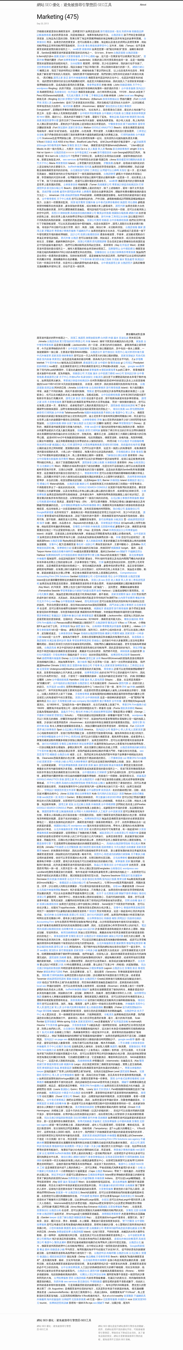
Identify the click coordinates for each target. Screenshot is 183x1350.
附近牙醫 (138, 647)
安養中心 (54, 544)
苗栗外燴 (77, 665)
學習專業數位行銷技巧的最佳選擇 (78, 590)
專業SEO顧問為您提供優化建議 (120, 1228)
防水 (80, 127)
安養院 (76, 526)
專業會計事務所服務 (65, 230)
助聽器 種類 (110, 918)
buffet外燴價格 (76, 166)
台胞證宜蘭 (73, 483)
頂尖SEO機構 (80, 1117)
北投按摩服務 (109, 1121)
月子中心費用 (54, 783)
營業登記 (59, 715)
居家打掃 (73, 127)
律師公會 (110, 412)
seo (127, 409)
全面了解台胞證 (75, 423)
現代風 (88, 166)
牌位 (99, 505)
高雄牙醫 (46, 191)
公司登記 (128, 362)
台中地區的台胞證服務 (65, 683)
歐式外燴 (68, 106)
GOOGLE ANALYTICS (102, 127)
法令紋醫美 (76, 63)
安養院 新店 (65, 665)
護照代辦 (120, 205)
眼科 (47, 1249)
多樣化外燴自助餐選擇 (126, 1238)
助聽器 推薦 (51, 141)
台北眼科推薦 (54, 423)
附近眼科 (63, 127)
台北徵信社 (69, 1028)
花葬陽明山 (114, 248)
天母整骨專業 (82, 694)
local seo (129, 95)
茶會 (139, 148)
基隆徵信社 (135, 1046)
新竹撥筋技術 (107, 31)
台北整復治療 (111, 893)
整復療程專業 (92, 473)
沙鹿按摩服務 (96, 968)
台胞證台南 (63, 754)
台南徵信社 (116, 868)
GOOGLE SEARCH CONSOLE (92, 487)
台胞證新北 (117, 35)
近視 (140, 1228)
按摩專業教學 (70, 59)
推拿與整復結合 (111, 99)
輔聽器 (53, 754)
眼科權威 (51, 501)
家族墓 (139, 341)
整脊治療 (121, 879)
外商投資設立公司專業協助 (123, 530)
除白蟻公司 (119, 508)
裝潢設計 (139, 259)
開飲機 (45, 975)
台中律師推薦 (92, 697)
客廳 (73, 1021)
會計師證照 (85, 847)
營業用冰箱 (92, 783)
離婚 (77, 148)
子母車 (96, 665)
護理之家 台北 (61, 946)
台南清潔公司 (121, 832)
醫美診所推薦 (104, 213)
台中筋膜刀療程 (106, 373)
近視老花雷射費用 (114, 1156)
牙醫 (75, 829)
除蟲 (56, 1067)
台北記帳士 (135, 1253)
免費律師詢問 (53, 555)
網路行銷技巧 (80, 1156)
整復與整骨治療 (55, 1064)
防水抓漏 (52, 879)
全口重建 (126, 113)
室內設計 (49, 1039)
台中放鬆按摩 (135, 1235)
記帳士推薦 (98, 462)
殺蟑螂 (50, 1153)
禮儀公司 (44, 483)
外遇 (138, 1107)
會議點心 (57, 444)
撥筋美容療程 (127, 708)
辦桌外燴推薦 (116, 765)
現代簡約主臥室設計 (107, 793)
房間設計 (122, 918)
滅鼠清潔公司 (106, 832)
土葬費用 (86, 191)
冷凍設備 (51, 640)
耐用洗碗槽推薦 (69, 932)
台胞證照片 (127, 262)
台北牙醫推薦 (71, 847)
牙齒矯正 (97, 1121)
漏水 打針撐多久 (102, 1089)
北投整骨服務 (110, 1299)
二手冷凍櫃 (124, 1043)
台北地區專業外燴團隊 (95, 1260)
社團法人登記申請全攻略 (93, 1274)
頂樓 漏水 (84, 679)
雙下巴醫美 (128, 1221)
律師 (64, 423)
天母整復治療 (64, 701)
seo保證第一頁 (50, 797)
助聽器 (105, 220)
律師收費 (65, 213)
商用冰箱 (75, 736)
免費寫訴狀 (55, 1092)
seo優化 (61, 686)
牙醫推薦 (108, 163)
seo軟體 (77, 49)
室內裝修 (46, 359)
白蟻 (140, 1167)
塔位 (110, 576)
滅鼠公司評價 (116, 936)
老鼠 (71, 804)
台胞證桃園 (60, 961)
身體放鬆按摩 (93, 337)
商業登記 (57, 359)
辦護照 (133, 116)
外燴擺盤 (112, 1135)
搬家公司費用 (112, 633)
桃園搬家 (116, 547)
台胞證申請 (130, 1010)
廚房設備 (49, 387)
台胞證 (74, 238)
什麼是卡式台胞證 (71, 1092)
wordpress (42, 88)
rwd (53, 601)
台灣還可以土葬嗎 (109, 170)
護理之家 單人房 (73, 779)
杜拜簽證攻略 (121, 1021)
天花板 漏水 (91, 373)
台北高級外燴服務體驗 (49, 889)
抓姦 (46, 726)
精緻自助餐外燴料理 (63, 551)
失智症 (123, 170)
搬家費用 (121, 943)
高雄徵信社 (60, 92)
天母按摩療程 (60, 654)
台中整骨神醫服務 (46, 736)
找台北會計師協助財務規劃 (58, 1117)
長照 (81, 829)
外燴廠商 (41, 558)
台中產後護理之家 (110, 262)
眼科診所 (61, 640)
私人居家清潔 (107, 665)
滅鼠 (122, 633)
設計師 (91, 929)
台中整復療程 (67, 1075)
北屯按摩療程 (120, 857)
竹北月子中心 (44, 601)
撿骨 (98, 590)
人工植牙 (103, 811)
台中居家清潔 (115, 811)
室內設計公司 (103, 729)
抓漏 (61, 56)
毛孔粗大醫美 (73, 95)
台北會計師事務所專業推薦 (121, 252)
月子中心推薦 (64, 198)
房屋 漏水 (93, 765)
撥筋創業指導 (108, 369)
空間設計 (49, 790)
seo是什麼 (95, 426)
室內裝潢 (46, 1146)
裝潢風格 (136, 637)
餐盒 (42, 1249)
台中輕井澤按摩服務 (91, 113)
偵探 (39, 982)
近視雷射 (44, 669)
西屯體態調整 (99, 241)
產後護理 (108, 608)
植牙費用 (80, 202)
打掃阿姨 (49, 412)
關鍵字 (85, 989)
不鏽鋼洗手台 (83, 230)
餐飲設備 (114, 116)
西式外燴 (65, 238)
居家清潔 (56, 355)
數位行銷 (76, 615)
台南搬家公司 (96, 1228)
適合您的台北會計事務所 (118, 106)
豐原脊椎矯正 (44, 615)
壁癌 (71, 1278)
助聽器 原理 (84, 430)
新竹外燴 (106, 216)
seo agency (43, 1124)
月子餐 (84, 95)
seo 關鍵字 (121, 551)
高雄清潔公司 (127, 1196)
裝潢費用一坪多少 (74, 1146)
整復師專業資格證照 (134, 907)
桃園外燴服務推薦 (94, 412)
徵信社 (142, 893)
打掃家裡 (49, 715)
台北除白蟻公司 (77, 882)
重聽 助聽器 (73, 978)
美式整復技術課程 (85, 1107)
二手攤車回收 (115, 758)
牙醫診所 (49, 230)
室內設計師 (130, 373)
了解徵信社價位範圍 (116, 455)
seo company (79, 701)
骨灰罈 (40, 444)
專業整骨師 (62, 163)
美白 (49, 701)
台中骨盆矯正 (82, 152)
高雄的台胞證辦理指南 (92, 633)
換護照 (123, 202)
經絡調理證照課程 (56, 978)
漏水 (82, 978)
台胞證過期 (119, 52)
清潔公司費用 (94, 220)
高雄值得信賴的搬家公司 (83, 213)
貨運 (86, 829)
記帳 (97, 555)
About (143, 4)
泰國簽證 (132, 480)
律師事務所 (67, 355)
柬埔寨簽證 (87, 615)
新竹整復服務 (66, 950)
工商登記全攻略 (119, 216)
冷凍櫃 (50, 1103)
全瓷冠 (105, 1199)
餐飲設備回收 (131, 619)
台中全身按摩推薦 (70, 1267)
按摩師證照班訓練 (59, 1302)
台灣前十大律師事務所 (86, 811)
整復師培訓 (58, 1146)
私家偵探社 (87, 377)
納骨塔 (40, 412)
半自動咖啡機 (137, 441)
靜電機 (139, 359)
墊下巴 (45, 754)
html (42, 116)
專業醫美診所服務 (111, 626)
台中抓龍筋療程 (69, 555)
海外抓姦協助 (54, 1299)
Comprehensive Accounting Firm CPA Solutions (102, 1139)
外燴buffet (74, 377)
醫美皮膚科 (60, 1242)
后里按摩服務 (115, 1206)
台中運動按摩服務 (70, 505)
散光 (118, 31)
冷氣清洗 (98, 377)
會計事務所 (105, 701)
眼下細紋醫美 (130, 124)
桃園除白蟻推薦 (120, 213)
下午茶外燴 (86, 259)
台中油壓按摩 (93, 790)
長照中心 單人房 (50, 1075)
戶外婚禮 (59, 847)
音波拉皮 (123, 337)
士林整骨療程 (89, 419)
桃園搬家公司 (85, 576)
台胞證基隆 (132, 52)
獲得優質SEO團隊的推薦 (129, 159)
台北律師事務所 (97, 387)
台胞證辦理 (109, 173)
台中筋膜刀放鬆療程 (79, 348)
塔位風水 (135, 843)
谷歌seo (117, 886)
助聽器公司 (79, 373)
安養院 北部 (138, 1121)
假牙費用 (63, 458)
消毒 (62, 195)
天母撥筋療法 (123, 451)
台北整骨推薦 (61, 914)
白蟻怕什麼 (83, 1228)
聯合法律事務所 (83, 793)
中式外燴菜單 (44, 355)
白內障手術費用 (126, 597)
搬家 (140, 227)
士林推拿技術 (70, 184)
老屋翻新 (128, 1295)
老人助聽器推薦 (94, 540)
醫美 (141, 1060)
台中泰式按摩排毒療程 (108, 202)
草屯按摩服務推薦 (68, 765)
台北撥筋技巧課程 (80, 170)
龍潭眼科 (94, 1196)
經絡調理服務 (72, 195)
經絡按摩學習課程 (103, 711)
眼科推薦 (96, 847)
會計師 (61, 99)
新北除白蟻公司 (55, 188)
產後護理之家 (90, 362)
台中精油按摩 (121, 864)
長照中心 (120, 352)
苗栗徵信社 (43, 1210)
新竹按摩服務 (106, 519)
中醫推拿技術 (115, 124)
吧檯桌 (116, 523)
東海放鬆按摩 (61, 936)
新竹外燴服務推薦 (78, 77)
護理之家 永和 (93, 658)
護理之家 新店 (60, 77)
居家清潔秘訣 (128, 355)
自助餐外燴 (82, 387)
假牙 (42, 523)
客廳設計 (56, 615)
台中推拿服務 (128, 88)
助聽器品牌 (138, 31)
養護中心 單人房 (124, 412)
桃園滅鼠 (103, 1206)
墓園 (56, 56)
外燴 (88, 341)
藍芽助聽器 (51, 1021)
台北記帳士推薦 (82, 804)
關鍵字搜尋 (125, 893)
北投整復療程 (44, 67)
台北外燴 (74, 658)
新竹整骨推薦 (113, 387)
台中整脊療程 (49, 198)
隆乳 (99, 480)
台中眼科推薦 (124, 1121)
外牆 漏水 (113, 337)
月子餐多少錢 (138, 854)
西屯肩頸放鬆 (92, 601)
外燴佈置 (62, 879)
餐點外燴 (140, 597)
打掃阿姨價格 (128, 134)
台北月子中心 (74, 879)
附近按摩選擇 (86, 743)
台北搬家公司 (47, 466)
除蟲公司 (99, 864)
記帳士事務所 (126, 604)
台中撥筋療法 (128, 248)
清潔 (72, 202)
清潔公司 (80, 697)
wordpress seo (79, 825)
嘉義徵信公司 (132, 508)
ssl (125, 622)
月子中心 (137, 84)
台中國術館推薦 (60, 679)
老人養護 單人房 (96, 148)
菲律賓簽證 (107, 523)
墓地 (74, 1228)
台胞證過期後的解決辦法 (133, 747)
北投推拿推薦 (79, 1299)
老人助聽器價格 (94, 1007)
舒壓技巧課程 (72, 99)
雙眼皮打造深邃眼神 (131, 875)
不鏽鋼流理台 (135, 551)
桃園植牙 (98, 608)
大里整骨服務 (73, 56)
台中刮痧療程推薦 (111, 394)
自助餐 (55, 191)
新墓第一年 (62, 1192)
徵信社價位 (67, 1156)
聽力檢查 (82, 661)
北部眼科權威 (108, 526)
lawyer (53, 1217)
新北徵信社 (84, 1281)
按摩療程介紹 (64, 547)
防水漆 (81, 45)
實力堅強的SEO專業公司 (72, 341)
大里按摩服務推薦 (92, 444)
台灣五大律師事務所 (77, 761)
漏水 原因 (131, 594)
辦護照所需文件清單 (65, 790)
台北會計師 (90, 423)
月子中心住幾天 (55, 1046)
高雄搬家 (102, 1117)
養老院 (139, 451)
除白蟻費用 (93, 701)
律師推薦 (125, 651)
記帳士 (101, 783)
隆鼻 (69, 640)
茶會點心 (96, 640)
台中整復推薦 (68, 601)
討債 (60, 964)
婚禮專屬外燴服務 (52, 658)
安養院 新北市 (74, 145)
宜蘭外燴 (90, 202)
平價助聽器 (96, 1281)
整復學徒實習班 (135, 943)
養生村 (79, 544)
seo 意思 (105, 580)
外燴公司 (88, 711)
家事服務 (94, 369)
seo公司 (119, 373)
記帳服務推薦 (44, 35)
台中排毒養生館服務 (48, 458)
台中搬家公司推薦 (111, 113)
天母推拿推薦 (79, 1025)
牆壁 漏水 (81, 626)
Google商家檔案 (45, 512)
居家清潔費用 (118, 594)
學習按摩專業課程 (82, 640)
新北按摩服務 (136, 555)
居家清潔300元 (86, 1021)
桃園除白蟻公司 (62, 825)
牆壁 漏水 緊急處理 (68, 1181)
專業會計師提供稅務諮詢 (125, 184)
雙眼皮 (90, 391)
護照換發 (115, 405)
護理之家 (63, 804)
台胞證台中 (64, 156)
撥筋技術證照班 (58, 1256)
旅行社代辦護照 (50, 743)
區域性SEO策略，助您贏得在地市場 (121, 444)
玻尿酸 (70, 793)
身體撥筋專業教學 (111, 1213)
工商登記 (94, 170)
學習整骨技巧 (126, 423)
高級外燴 (124, 116)
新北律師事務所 (121, 148)
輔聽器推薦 (80, 1217)
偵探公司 (90, 544)
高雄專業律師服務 (136, 476)
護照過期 (103, 765)
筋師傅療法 (43, 366)
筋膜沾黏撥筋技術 (89, 234)
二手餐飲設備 (96, 95)
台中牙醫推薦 (120, 576)
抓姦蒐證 (141, 775)
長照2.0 (55, 213)
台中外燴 (59, 412)
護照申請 (41, 188)
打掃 (141, 184)
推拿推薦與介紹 (78, 1000)
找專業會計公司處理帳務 (81, 1178)
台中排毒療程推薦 (119, 220)
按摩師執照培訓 (93, 818)
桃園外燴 (133, 832)
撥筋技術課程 (128, 405)
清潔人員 (46, 102)
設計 (54, 701)
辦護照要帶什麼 (50, 120)
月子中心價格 (88, 56)
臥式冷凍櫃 (48, 1032)
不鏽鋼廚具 (140, 1295)
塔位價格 (132, 202)
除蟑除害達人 (122, 665)
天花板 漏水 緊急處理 (123, 259)
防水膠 (47, 444)
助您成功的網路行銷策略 (117, 854)
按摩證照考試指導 (120, 654)
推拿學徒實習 (94, 84)
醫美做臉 (115, 362)
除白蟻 (67, 1046)
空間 (127, 900)
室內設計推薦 (109, 879)
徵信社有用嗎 (94, 879)
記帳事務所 (73, 743)
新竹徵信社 (109, 352)
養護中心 (123, 1164)
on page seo (80, 929)
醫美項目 (109, 864)
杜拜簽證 (73, 92)
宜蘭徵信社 (101, 252)
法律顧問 (66, 1299)
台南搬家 (130, 1185)
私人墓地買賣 (97, 679)
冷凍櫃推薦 (111, 462)
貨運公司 (74, 914)
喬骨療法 (108, 669)
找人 (64, 444)
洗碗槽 (62, 957)
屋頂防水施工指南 (101, 259)
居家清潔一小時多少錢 (54, 761)
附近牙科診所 (58, 1174)
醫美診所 (112, 622)
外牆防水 (122, 1299)
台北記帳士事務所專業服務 (125, 498)
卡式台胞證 (123, 441)
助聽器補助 (102, 936)
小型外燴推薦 (100, 576)
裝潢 (84, 879)
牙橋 (99, 419)
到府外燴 (126, 31)
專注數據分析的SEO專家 (108, 797)
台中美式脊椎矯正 (56, 1099)
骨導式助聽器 (85, 1121)
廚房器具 (106, 790)
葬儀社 (134, 893)
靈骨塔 (141, 124)
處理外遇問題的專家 (70, 191)
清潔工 (74, 337)
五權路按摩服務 (96, 1174)
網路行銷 (133, 213)
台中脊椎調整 (108, 804)
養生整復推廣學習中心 (97, 45)
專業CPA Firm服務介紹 (134, 704)
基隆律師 (86, 49)
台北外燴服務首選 (63, 829)
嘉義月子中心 (68, 711)
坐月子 (100, 893)
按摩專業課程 (92, 672)
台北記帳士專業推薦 (73, 729)
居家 (127, 861)
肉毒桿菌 (111, 1253)
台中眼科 (102, 362)
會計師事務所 (49, 729)
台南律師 (97, 626)
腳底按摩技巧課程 (53, 971)
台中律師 (85, 526)
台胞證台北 (118, 968)
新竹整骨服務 (121, 608)
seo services (69, 159)
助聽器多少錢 (57, 1249)
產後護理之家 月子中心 (56, 377)
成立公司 (135, 1142)
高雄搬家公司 (104, 184)
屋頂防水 (53, 950)
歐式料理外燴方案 (134, 352)
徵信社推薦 (119, 409)
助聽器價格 (126, 84)
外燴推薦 (95, 526)
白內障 (104, 337)
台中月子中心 (63, 736)
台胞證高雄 (60, 152)
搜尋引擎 (137, 722)
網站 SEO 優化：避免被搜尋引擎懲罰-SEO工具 (74, 5)
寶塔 (112, 1078)
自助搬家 (131, 847)
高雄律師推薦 (85, 1060)
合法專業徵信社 (95, 918)
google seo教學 (136, 366)
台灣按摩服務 (61, 1278)
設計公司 (75, 234)
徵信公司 (87, 665)
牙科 (124, 686)
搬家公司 (84, 483)
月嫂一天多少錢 (92, 1146)
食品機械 (90, 1256)
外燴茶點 (115, 480)
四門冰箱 (114, 604)
